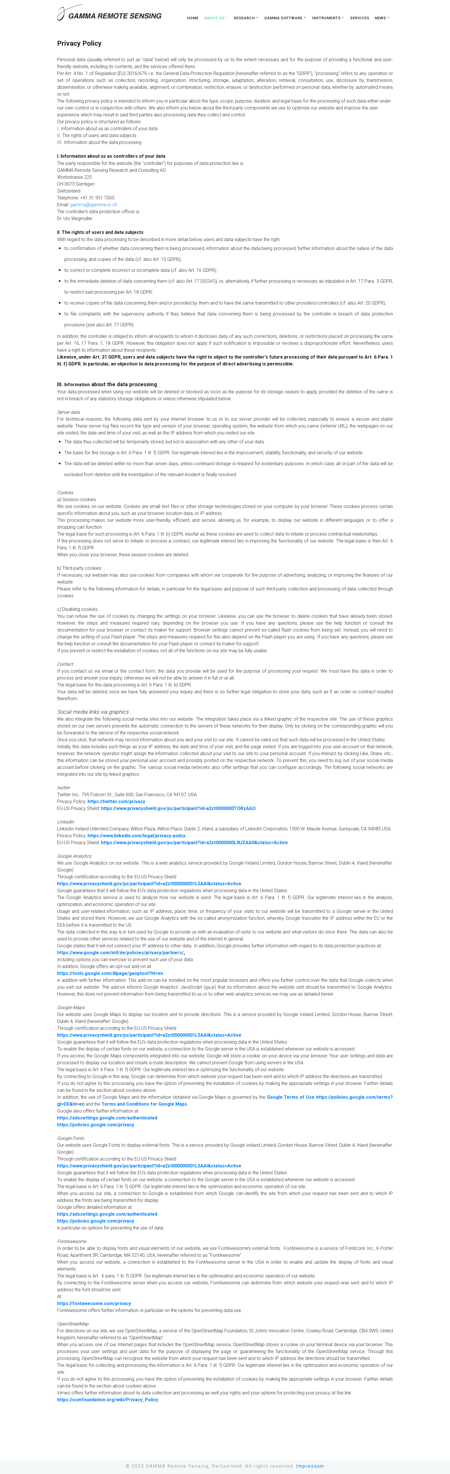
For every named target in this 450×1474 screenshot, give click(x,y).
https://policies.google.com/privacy (95, 1124)
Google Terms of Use (291, 1097)
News (382, 18)
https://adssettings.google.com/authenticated (107, 1118)
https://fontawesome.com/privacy (94, 1303)
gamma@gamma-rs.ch (93, 204)
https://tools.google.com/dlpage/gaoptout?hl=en (110, 973)
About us (216, 18)
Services (359, 18)
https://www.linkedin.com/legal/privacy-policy (136, 835)
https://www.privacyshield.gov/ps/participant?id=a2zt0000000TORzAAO (178, 808)
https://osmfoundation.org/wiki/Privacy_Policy (107, 1399)
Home (193, 18)
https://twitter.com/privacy (116, 801)
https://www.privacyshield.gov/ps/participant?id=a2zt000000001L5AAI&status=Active (149, 883)
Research (246, 18)
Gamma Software (285, 18)
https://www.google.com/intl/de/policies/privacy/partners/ (120, 952)
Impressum (310, 1466)
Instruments (328, 18)
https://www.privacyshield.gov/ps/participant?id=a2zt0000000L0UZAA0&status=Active (194, 842)
